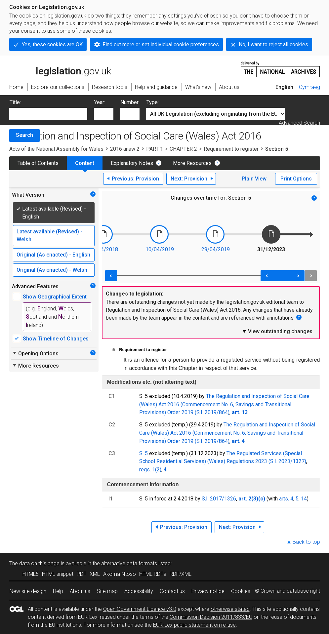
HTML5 (30, 574)
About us (80, 591)
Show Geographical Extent (55, 297)
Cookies (240, 591)
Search (24, 135)
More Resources (192, 163)
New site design (28, 591)
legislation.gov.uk (60, 68)
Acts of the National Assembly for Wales (56, 149)
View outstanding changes (277, 331)
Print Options (296, 179)
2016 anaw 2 (125, 149)
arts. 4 (286, 498)
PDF (81, 574)
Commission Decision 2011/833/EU (211, 617)
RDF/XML (180, 574)
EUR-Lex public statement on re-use (194, 625)
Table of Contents (38, 163)
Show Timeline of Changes (56, 339)
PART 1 (154, 149)
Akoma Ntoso (119, 574)
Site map (107, 591)
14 (304, 498)
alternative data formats (129, 563)
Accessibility (138, 591)
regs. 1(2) (150, 469)
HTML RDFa (152, 574)
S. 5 (143, 453)
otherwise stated (230, 609)
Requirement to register (231, 149)
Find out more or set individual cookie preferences (161, 44)
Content (84, 163)
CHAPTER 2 (183, 149)
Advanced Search (299, 123)
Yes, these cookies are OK (52, 44)
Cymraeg (309, 87)
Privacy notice (208, 591)
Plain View (254, 179)
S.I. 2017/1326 (219, 498)
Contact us (172, 591)
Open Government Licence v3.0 (139, 609)
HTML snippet (57, 574)
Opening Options (35, 353)
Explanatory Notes (132, 163)
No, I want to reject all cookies (273, 44)
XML (95, 574)
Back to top (306, 542)
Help (58, 591)
